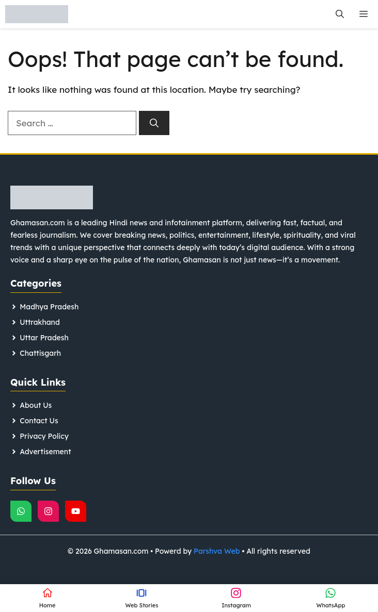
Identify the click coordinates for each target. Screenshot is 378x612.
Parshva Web (217, 551)
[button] (340, 14)
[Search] (154, 123)
